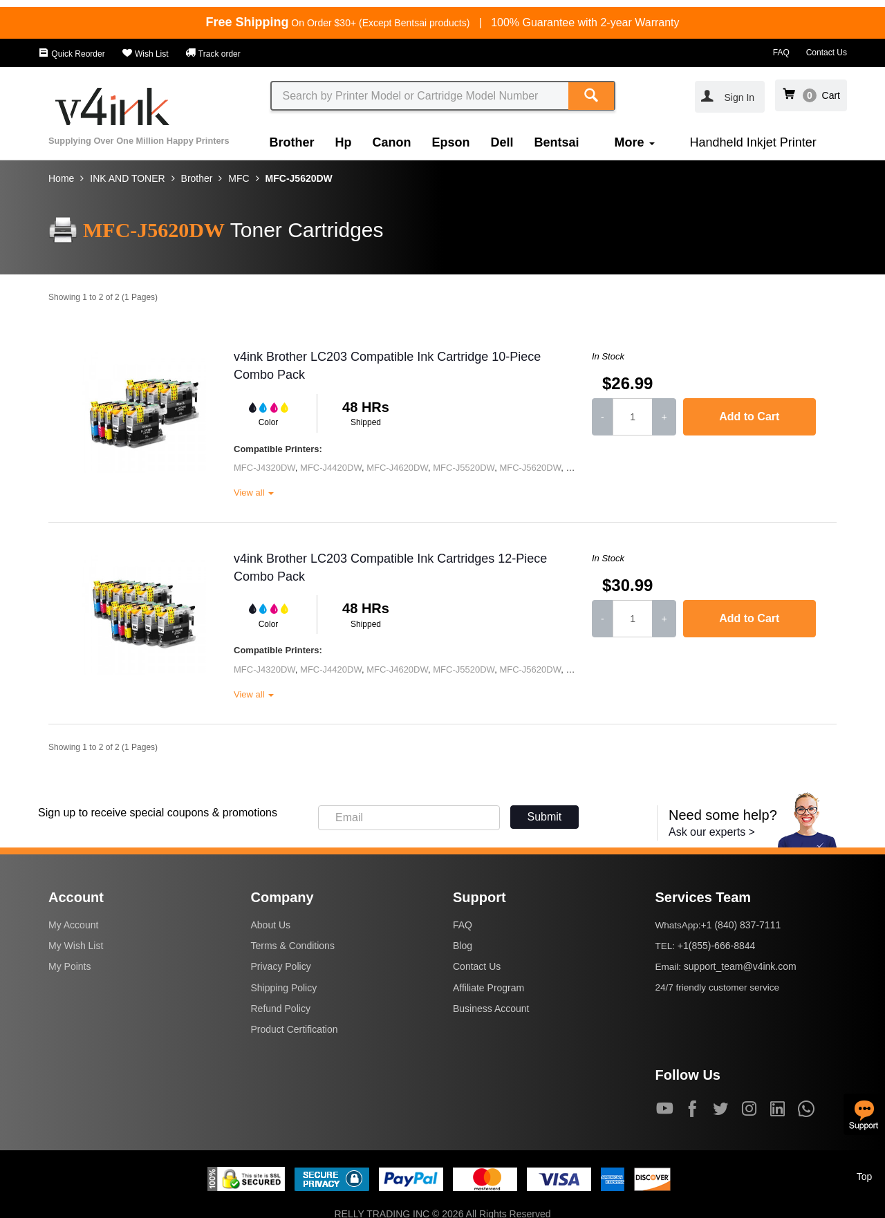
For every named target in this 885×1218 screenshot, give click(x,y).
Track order (213, 54)
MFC (238, 178)
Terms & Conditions (293, 945)
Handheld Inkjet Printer (753, 142)
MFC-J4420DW (331, 467)
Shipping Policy (284, 987)
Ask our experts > (712, 832)
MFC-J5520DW (463, 467)
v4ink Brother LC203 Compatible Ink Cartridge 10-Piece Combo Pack (387, 366)
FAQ (781, 52)
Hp (343, 142)
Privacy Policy (281, 966)
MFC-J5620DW (299, 178)
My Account (73, 924)
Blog (462, 945)
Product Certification (294, 1029)
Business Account (491, 1008)
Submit (545, 817)
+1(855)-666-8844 (716, 945)
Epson (451, 142)
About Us (271, 924)
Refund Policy (280, 1008)
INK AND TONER (127, 178)
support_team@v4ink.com (740, 966)
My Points (69, 966)
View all (254, 492)
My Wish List (75, 945)
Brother (292, 142)
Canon (392, 142)
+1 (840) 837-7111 (741, 924)
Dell (502, 142)
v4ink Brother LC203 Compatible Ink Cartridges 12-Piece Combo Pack (390, 567)
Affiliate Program (488, 987)
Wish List (145, 54)
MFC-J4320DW (264, 467)
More (635, 142)
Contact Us (826, 52)
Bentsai (556, 142)
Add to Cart (749, 416)
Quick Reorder (71, 54)
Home (61, 178)
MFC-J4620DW (397, 467)
